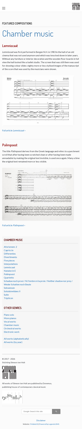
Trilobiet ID (34, 424)
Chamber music (11, 325)
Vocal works (10, 321)
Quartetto (9, 277)
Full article (13, 130)
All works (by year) (13, 342)
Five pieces (9, 260)
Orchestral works (12, 328)
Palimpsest (9, 274)
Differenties (10, 253)
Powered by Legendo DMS (49, 424)
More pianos (10, 318)
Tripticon (8, 298)
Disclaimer (41, 420)
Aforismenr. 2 (10, 246)
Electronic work (11, 331)
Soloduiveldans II (12, 291)
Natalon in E (10, 270)
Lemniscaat (9, 267)
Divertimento (10, 257)
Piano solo (9, 314)
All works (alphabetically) (16, 338)
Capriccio (8, 250)
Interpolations (11, 263)
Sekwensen (9, 287)
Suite (6, 294)
